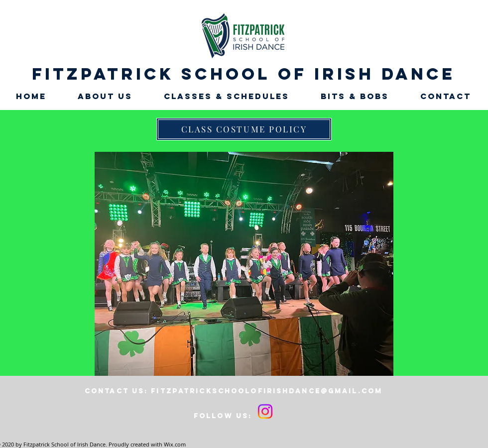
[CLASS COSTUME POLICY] (244, 129)
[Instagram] (265, 411)
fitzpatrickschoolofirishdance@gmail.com (266, 391)
